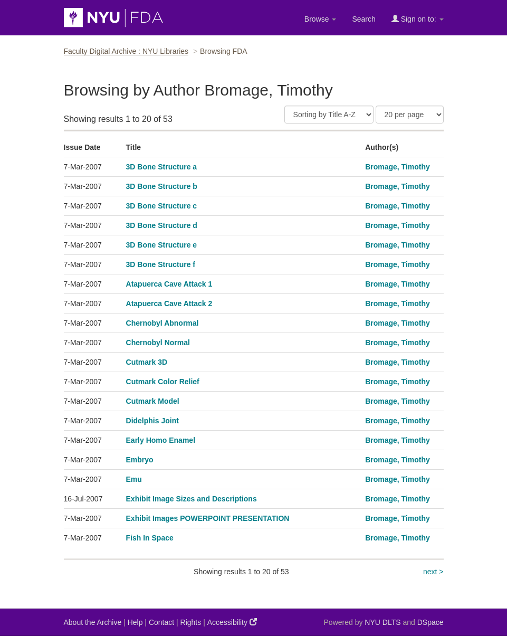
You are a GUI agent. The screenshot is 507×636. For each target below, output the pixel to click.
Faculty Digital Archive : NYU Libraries (126, 51)
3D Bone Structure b (161, 186)
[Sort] (329, 115)
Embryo (140, 459)
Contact (161, 622)
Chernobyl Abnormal (162, 323)
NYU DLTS (382, 622)
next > (433, 571)
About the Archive (93, 622)
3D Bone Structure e (161, 245)
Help (135, 622)
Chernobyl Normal (158, 342)
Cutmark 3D (147, 362)
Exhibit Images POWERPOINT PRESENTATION (208, 518)
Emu (134, 479)
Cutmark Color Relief (162, 381)
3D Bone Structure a (161, 167)
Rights (191, 622)
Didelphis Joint (152, 420)
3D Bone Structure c (161, 206)
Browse (320, 19)
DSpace (430, 622)
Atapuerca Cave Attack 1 (169, 284)
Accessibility (232, 622)
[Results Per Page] (410, 115)
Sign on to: (417, 18)
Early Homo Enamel (161, 440)
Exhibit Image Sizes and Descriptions (191, 499)
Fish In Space (150, 538)
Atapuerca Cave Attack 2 (169, 303)
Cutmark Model (152, 401)
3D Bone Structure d (161, 225)
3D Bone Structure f (160, 264)
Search (363, 19)
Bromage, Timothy (397, 167)
